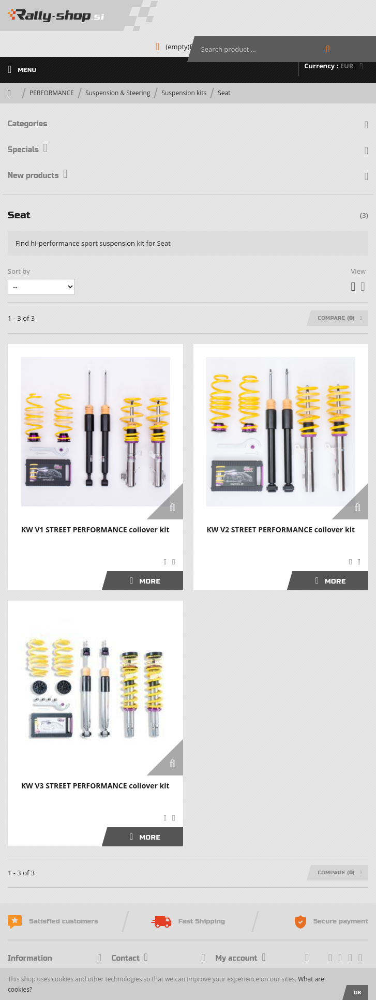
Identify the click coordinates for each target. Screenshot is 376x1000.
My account (241, 958)
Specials (28, 149)
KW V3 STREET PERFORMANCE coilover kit (95, 785)
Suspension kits (183, 92)
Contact (130, 958)
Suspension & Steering (118, 92)
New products (38, 175)
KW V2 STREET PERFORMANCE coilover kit (280, 529)
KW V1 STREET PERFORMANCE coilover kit (95, 529)
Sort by (19, 271)
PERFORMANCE (51, 92)
